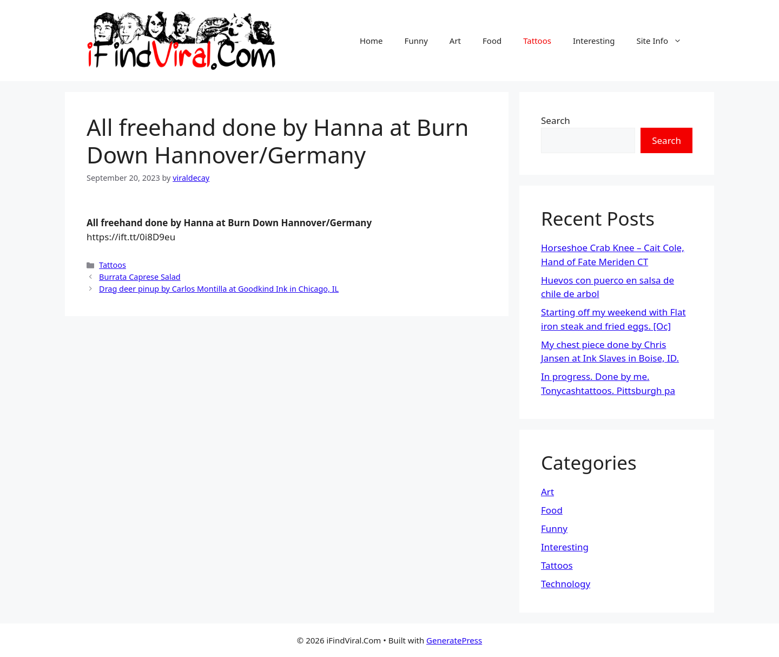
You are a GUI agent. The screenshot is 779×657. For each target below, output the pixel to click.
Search (555, 120)
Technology (565, 583)
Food (492, 40)
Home (371, 40)
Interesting (594, 40)
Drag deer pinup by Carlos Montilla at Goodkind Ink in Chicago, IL (219, 289)
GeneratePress (454, 640)
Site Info (664, 40)
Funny (416, 40)
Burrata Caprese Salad (140, 277)
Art (455, 40)
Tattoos (537, 40)
